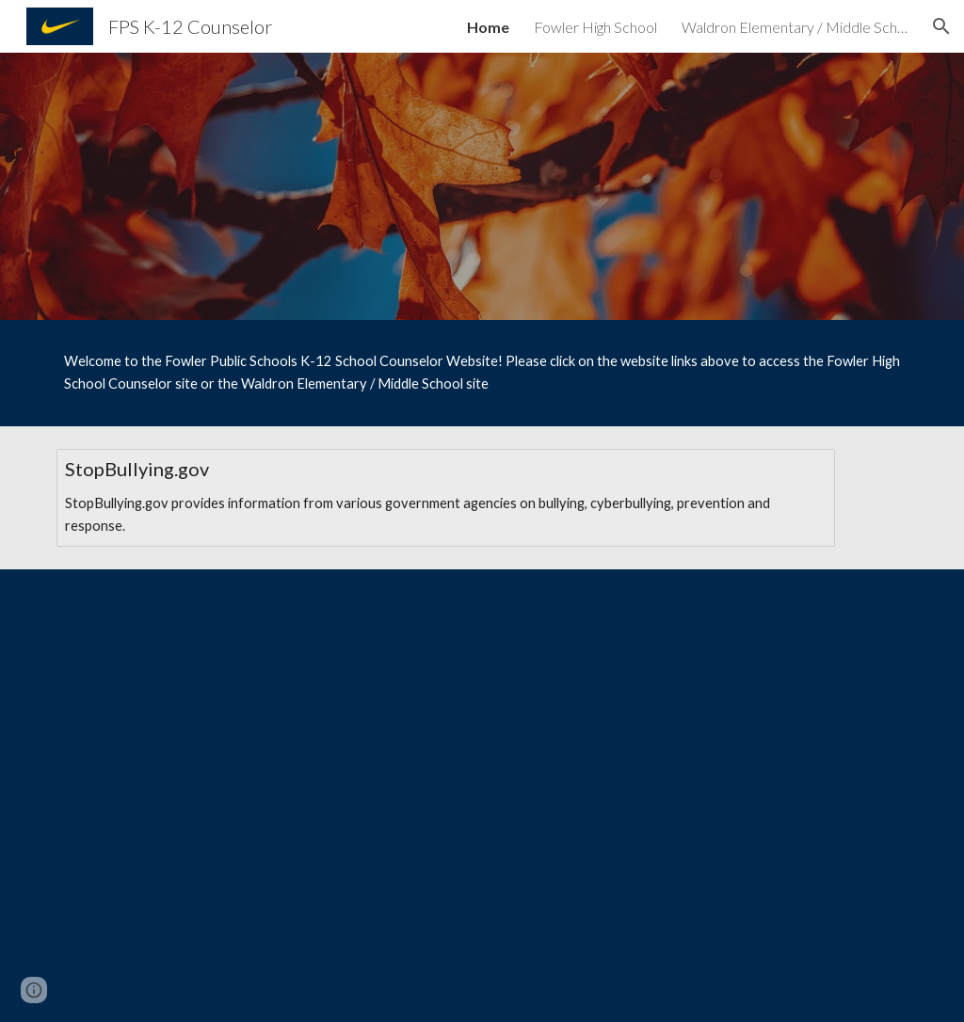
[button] (941, 26)
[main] (482, 373)
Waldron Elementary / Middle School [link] (795, 27)
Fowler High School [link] (595, 27)
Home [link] (488, 27)
